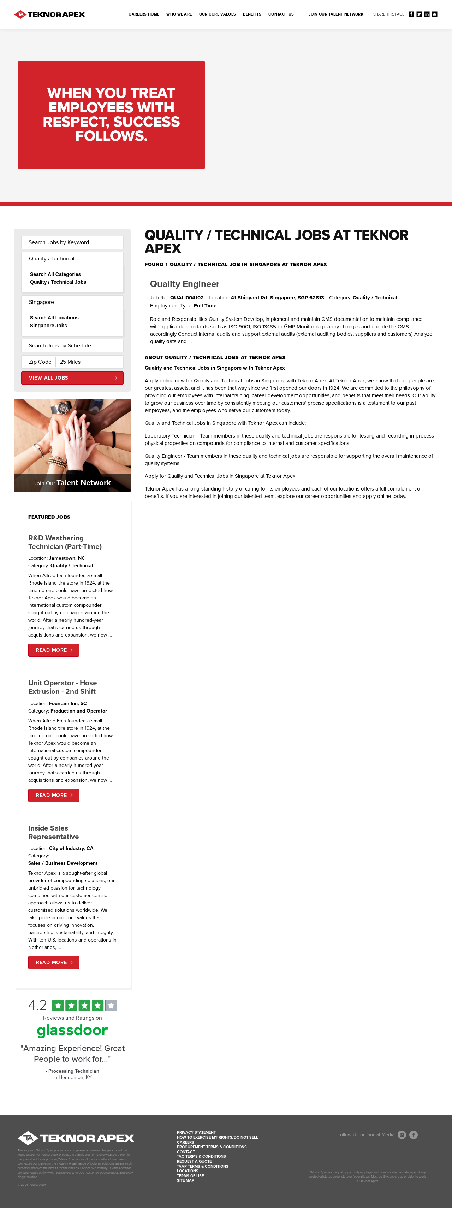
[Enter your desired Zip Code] (39, 362)
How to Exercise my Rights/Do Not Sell (217, 1137)
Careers (185, 1142)
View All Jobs (48, 378)
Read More (51, 650)
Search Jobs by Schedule (60, 345)
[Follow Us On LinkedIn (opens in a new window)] (402, 1135)
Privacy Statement (196, 1132)
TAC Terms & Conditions (201, 1156)
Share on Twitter (419, 14)
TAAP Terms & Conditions (202, 1166)
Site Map (185, 1180)
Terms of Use (190, 1176)
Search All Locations (54, 318)
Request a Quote (194, 1161)
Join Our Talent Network (336, 14)
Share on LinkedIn (426, 14)
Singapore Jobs (48, 325)
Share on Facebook (411, 14)
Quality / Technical (52, 258)
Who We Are (179, 14)
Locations (187, 1171)
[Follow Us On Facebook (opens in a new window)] (413, 1135)
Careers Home (144, 14)
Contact (186, 1152)
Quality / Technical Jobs (58, 282)
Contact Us (281, 14)
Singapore (41, 302)
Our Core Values (217, 14)
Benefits (252, 14)
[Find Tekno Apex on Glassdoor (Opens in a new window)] (72, 1036)
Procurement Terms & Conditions (212, 1147)
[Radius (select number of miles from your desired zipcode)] (80, 361)
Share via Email (434, 14)
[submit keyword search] (114, 242)
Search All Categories (55, 274)
